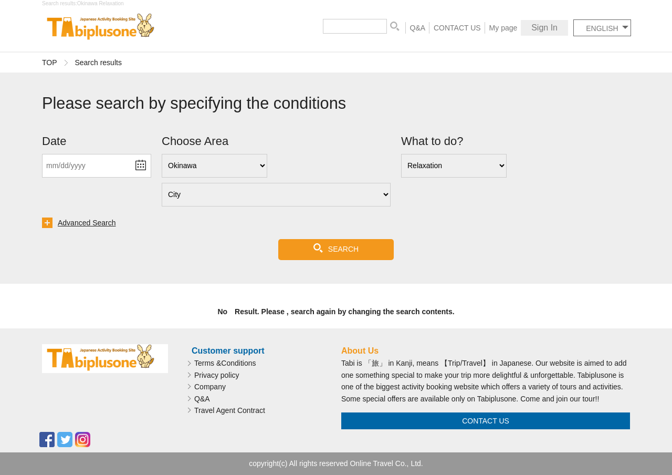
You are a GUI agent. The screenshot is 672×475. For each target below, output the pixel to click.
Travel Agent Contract (229, 410)
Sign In (544, 27)
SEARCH (343, 249)
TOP (49, 62)
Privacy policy (216, 375)
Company (210, 387)
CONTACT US (457, 28)
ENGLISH (602, 28)
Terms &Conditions (225, 363)
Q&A (418, 28)
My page (503, 28)
